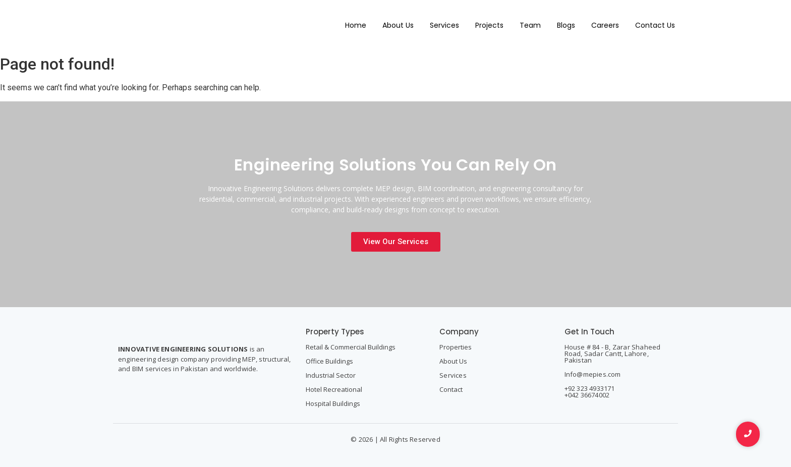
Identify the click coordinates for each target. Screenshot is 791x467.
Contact (451, 389)
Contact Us (655, 25)
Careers (605, 25)
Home (355, 25)
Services (444, 25)
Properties (455, 347)
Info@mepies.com (592, 374)
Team (530, 25)
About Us (398, 25)
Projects (489, 25)
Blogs (566, 25)
